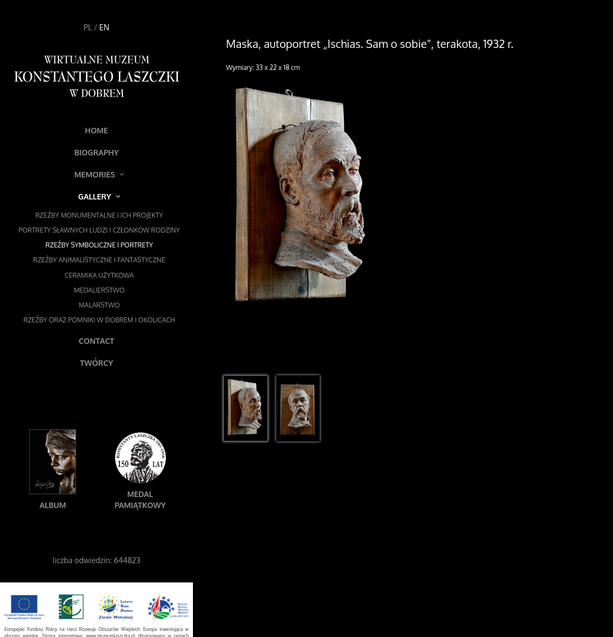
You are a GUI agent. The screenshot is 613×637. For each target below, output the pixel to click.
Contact (96, 341)
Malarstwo (99, 305)
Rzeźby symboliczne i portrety (99, 245)
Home (96, 130)
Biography (96, 152)
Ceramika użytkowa (99, 275)
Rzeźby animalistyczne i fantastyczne (99, 260)
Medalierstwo (99, 290)
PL (88, 27)
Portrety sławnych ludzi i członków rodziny (99, 230)
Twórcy (96, 363)
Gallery (99, 196)
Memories (99, 174)
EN (104, 27)
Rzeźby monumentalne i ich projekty (99, 215)
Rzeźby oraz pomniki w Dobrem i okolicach (99, 320)
